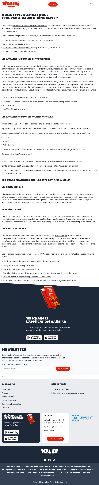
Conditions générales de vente (37, 466)
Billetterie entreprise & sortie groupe (67, 393)
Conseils (5, 407)
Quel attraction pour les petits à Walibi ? (21, 269)
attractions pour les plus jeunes (17, 47)
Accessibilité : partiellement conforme (73, 472)
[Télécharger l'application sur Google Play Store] (34, 337)
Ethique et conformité (15, 472)
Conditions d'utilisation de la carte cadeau (71, 466)
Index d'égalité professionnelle (41, 472)
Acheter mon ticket (60, 389)
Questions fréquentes (11, 404)
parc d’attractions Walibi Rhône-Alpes (29, 25)
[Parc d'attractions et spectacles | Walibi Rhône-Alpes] (2, 377)
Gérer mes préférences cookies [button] (53, 469)
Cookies (32, 469)
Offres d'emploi (9, 400)
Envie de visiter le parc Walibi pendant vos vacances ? (27, 276)
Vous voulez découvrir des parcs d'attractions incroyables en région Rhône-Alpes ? (40, 280)
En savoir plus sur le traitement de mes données (33, 359)
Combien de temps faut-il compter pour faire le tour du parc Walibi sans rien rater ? (41, 273)
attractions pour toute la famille (17, 44)
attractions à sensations (14, 40)
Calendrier (6, 389)
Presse (5, 393)
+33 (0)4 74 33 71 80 (54, 427)
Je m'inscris (63, 368)
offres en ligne (61, 235)
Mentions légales (13, 466)
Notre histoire (8, 396)
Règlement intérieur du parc (81, 469)
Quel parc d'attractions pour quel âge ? (20, 266)
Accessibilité (48, 475)
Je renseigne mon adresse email (14, 365)
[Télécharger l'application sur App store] (51, 337)
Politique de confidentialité (13, 469)
